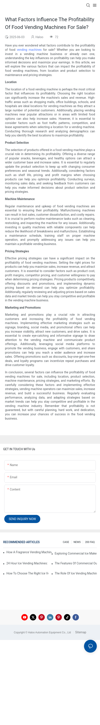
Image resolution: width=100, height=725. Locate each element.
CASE (66, 542)
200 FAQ (90, 542)
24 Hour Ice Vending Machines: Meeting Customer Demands (27, 563)
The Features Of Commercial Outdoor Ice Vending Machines (76, 563)
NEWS (77, 542)
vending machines (29, 49)
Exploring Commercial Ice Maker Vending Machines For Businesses (76, 553)
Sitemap (80, 632)
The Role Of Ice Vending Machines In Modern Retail (76, 573)
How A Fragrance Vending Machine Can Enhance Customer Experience (29, 552)
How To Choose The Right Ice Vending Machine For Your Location (27, 573)
